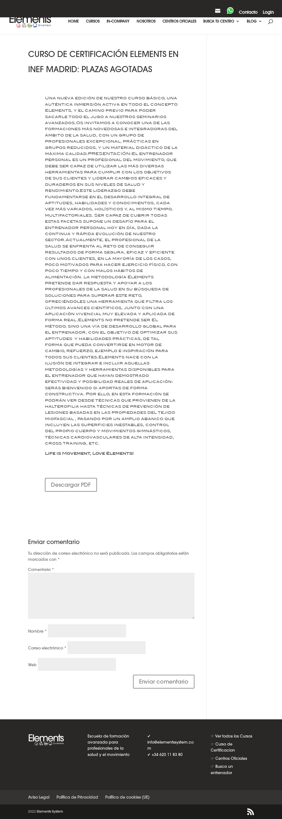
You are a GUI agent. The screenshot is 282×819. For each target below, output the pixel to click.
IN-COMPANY (118, 21)
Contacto (248, 12)
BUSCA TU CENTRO (218, 21)
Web (32, 664)
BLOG (252, 21)
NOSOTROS (146, 21)
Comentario (41, 569)
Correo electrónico (47, 648)
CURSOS (92, 21)
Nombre (37, 631)
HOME (73, 21)
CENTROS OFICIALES (179, 21)
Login (268, 12)
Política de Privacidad (77, 797)
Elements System (50, 811)
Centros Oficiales (231, 758)
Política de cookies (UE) (127, 797)
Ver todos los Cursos (233, 736)
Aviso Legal (38, 797)
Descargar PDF (71, 484)
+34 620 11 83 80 (167, 754)
